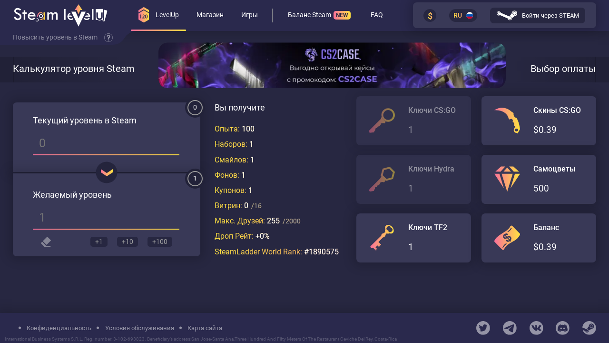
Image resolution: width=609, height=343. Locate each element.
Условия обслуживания (139, 328)
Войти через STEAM (538, 16)
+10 (126, 242)
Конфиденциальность (59, 328)
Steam (124, 121)
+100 (159, 242)
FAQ (377, 16)
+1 (97, 242)
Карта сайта (204, 328)
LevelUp (158, 15)
